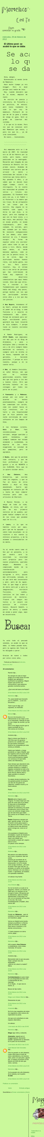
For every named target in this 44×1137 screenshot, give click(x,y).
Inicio (10, 1088)
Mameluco (11, 696)
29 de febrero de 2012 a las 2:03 (18, 692)
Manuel (10, 714)
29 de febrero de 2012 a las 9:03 (18, 793)
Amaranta (11, 1008)
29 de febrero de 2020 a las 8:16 (18, 1079)
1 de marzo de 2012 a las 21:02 (18, 1044)
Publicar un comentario (10, 1083)
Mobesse (11, 851)
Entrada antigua (24, 1088)
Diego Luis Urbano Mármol (16, 997)
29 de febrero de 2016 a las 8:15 (18, 1066)
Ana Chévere (12, 885)
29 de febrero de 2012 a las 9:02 (18, 732)
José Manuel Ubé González (17, 1048)
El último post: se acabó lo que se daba (14, 45)
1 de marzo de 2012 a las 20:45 (18, 1026)
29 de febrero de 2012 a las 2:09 (18, 711)
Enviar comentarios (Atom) (20, 1092)
